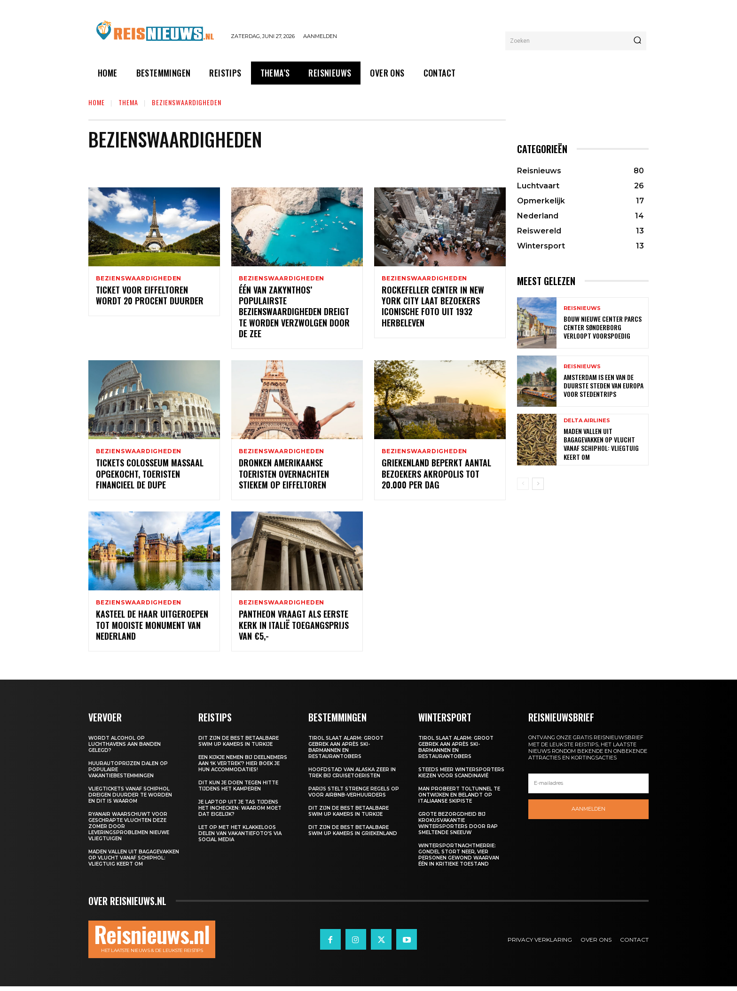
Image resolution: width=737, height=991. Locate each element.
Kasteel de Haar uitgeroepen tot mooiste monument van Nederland (152, 629)
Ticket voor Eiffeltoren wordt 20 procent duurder (150, 296)
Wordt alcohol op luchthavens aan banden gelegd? (124, 749)
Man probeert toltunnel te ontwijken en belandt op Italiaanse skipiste (459, 799)
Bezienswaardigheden (138, 278)
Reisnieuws (582, 308)
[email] (588, 787)
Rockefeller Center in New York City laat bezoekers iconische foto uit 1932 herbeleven (433, 307)
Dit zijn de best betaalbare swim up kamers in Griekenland (352, 835)
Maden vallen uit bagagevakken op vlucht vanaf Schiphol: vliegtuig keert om (601, 444)
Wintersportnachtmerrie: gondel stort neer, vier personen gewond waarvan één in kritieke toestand (458, 859)
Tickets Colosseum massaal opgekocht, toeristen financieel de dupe (150, 477)
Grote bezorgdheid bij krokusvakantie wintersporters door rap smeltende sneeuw (458, 828)
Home (96, 102)
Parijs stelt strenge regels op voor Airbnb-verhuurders (353, 796)
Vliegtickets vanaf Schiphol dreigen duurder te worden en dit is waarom (130, 799)
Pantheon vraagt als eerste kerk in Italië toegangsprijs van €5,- (294, 629)
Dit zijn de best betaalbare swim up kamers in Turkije (238, 746)
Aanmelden (588, 813)
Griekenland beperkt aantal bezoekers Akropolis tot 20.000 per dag (436, 477)
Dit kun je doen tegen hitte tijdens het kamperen (238, 790)
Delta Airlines (587, 420)
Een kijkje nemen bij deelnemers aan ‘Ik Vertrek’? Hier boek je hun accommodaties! (242, 768)
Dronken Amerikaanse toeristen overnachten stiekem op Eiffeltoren (284, 477)
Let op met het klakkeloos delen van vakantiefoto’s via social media (240, 838)
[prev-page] (523, 484)
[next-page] (538, 484)
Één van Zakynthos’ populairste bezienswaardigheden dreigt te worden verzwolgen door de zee (294, 313)
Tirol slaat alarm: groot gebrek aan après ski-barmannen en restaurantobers (346, 752)
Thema (128, 102)
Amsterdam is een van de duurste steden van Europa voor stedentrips (603, 385)
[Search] (637, 40)
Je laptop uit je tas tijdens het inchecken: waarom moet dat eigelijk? (240, 813)
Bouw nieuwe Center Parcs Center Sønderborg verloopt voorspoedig (603, 327)
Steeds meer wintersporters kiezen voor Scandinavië (461, 777)
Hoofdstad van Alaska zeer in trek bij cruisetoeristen (352, 777)
